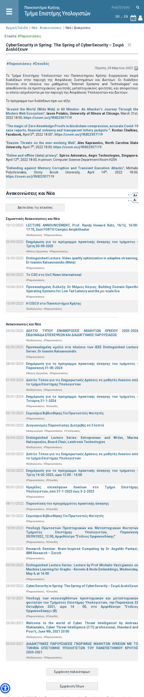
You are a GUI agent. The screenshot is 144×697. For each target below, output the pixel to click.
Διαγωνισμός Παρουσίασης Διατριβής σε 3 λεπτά (65, 425)
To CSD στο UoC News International (53, 275)
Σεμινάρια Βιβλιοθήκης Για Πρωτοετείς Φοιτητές (65, 413)
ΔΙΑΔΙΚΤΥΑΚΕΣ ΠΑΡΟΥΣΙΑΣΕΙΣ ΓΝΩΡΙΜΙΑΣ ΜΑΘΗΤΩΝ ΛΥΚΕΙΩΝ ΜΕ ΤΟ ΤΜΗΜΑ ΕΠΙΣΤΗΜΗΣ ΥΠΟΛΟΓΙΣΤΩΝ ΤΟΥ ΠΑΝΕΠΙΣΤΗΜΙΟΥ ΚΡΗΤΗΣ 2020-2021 (82, 648)
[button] (5, 688)
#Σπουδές (41, 64)
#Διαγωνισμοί (34, 430)
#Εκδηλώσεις (34, 235)
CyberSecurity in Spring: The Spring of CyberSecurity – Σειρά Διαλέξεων (82, 586)
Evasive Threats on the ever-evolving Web (40, 143)
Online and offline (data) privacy (32, 155)
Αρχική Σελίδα (17, 28)
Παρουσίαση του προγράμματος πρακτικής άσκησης (67, 503)
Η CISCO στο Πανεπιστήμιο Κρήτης (53, 303)
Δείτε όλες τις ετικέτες (35, 207)
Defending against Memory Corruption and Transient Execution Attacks (65, 168)
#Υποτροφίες (72, 430)
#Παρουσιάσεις (19, 64)
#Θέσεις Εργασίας (37, 251)
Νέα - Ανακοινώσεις (47, 28)
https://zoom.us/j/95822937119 (47, 118)
